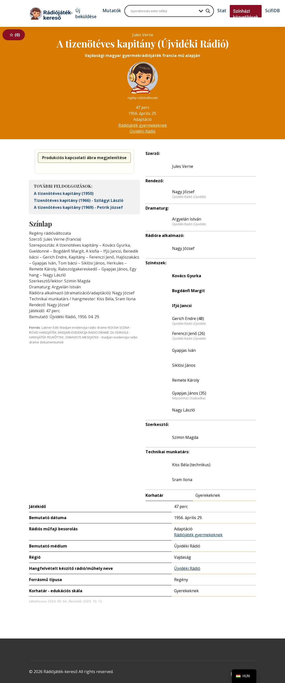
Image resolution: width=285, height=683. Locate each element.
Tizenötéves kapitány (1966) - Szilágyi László (78, 200)
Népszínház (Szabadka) (188, 398)
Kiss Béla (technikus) (191, 464)
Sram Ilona (182, 479)
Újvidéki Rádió (143, 131)
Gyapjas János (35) (189, 393)
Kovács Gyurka (186, 275)
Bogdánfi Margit (188, 290)
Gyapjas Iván (184, 350)
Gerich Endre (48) (188, 318)
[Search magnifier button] (207, 10)
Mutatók (111, 10)
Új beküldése (85, 13)
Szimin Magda (185, 437)
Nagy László (183, 410)
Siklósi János (183, 365)
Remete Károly (185, 380)
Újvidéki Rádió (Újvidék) (189, 197)
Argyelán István (186, 219)
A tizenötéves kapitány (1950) (64, 193)
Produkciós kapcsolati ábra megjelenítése (84, 157)
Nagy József (183, 191)
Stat (221, 10)
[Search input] (163, 10)
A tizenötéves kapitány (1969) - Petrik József (78, 207)
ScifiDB (272, 10)
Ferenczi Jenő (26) (188, 333)
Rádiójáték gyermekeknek (142, 125)
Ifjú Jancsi (182, 305)
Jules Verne (182, 166)
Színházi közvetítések (245, 14)
